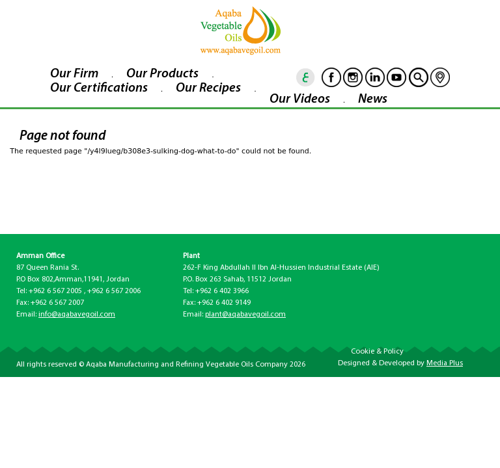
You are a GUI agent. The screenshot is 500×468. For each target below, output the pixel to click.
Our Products (162, 74)
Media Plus (444, 363)
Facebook (331, 77)
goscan (418, 77)
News (372, 99)
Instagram (353, 77)
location (440, 77)
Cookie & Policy (377, 352)
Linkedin (375, 77)
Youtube (396, 77)
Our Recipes (208, 88)
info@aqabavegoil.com (76, 314)
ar (306, 77)
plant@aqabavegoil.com (245, 314)
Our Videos (300, 99)
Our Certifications (99, 88)
